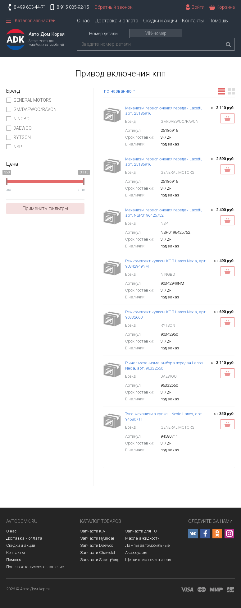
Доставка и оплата (116, 21)
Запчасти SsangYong (100, 559)
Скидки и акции (160, 21)
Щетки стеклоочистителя (148, 559)
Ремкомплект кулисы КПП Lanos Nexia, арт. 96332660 (166, 315)
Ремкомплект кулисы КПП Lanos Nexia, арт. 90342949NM (166, 264)
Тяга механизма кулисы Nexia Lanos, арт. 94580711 (164, 416)
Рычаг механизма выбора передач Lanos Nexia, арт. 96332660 (164, 366)
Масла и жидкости (142, 538)
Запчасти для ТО (141, 531)
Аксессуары (136, 552)
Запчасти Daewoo (96, 545)
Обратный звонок (113, 7)
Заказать (227, 118)
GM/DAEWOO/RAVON (31, 109)
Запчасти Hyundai (97, 538)
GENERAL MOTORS (29, 100)
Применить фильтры (45, 208)
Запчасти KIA (92, 531)
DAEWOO (19, 128)
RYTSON (18, 137)
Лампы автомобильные (147, 545)
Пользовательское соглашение (35, 566)
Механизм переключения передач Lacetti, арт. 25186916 (163, 111)
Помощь (218, 21)
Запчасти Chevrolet (97, 552)
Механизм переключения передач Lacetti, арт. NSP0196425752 (163, 213)
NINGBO (18, 118)
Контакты (193, 21)
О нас (83, 21)
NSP (14, 146)
